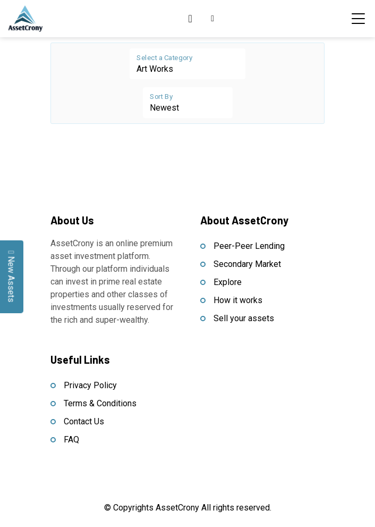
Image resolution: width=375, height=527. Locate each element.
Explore (228, 282)
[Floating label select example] (187, 63)
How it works (238, 300)
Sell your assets (244, 318)
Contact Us (84, 421)
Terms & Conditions (100, 403)
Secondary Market (247, 264)
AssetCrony (177, 508)
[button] (212, 18)
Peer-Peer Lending (249, 246)
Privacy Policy (90, 385)
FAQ (71, 439)
